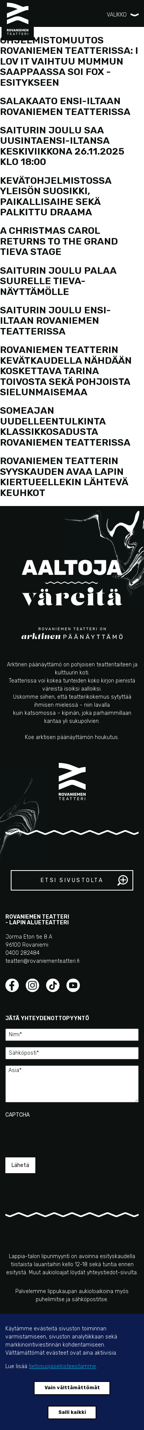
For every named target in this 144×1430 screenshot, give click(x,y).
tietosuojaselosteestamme (62, 1366)
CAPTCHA (17, 1115)
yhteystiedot (102, 1272)
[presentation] (63, 1134)
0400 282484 (22, 953)
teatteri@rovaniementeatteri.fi (42, 961)
